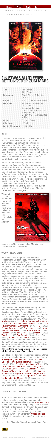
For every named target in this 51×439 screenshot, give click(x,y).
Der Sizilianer (31, 369)
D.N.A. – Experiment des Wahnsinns (25, 324)
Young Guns (38, 366)
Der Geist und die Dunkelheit (22, 323)
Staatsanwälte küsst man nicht (15, 371)
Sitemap (4, 437)
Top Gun (5, 335)
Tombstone (29, 328)
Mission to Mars (42, 402)
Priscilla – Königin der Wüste (29, 364)
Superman (30, 375)
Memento (12, 337)
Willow (37, 333)
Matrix (27, 337)
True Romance (33, 330)
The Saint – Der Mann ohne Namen (33, 321)
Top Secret (22, 335)
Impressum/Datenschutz (17, 437)
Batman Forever (8, 328)
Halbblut (5, 333)
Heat (38, 326)
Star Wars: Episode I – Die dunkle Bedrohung (22, 360)
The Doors (21, 333)
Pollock (5, 321)
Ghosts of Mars (38, 414)
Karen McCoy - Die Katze (12, 366)
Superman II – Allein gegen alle (29, 373)
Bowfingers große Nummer (14, 359)
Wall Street (12, 369)
